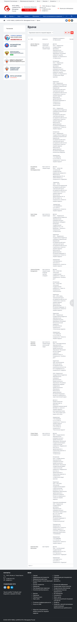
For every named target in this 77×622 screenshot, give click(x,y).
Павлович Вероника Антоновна (33, 343)
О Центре (56, 575)
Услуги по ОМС (37, 604)
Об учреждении (58, 593)
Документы (57, 581)
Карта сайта (36, 599)
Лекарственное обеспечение (62, 588)
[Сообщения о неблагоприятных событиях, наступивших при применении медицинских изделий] (14, 61)
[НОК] (14, 53)
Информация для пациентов (41, 577)
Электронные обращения (30, 7)
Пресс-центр (57, 597)
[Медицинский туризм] (14, 37)
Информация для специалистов (63, 577)
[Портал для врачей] (14, 76)
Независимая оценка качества (62, 586)
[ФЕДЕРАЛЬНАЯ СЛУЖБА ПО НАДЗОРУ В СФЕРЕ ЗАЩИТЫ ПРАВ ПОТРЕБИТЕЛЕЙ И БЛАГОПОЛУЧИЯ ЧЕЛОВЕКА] (14, 69)
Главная (35, 575)
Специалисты (57, 595)
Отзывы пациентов (38, 584)
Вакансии (56, 579)
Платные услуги (37, 597)
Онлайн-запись (29, 10)
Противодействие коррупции (41, 588)
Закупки (35, 593)
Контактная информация (61, 584)
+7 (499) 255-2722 (46, 9)
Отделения (36, 595)
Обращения (36, 586)
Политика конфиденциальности (42, 602)
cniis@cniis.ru (45, 10)
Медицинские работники (40, 579)
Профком (56, 602)
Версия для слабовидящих (66, 8)
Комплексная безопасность (41, 590)
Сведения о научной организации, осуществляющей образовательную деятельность (63, 606)
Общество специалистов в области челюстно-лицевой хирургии (41, 611)
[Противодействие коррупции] (14, 45)
